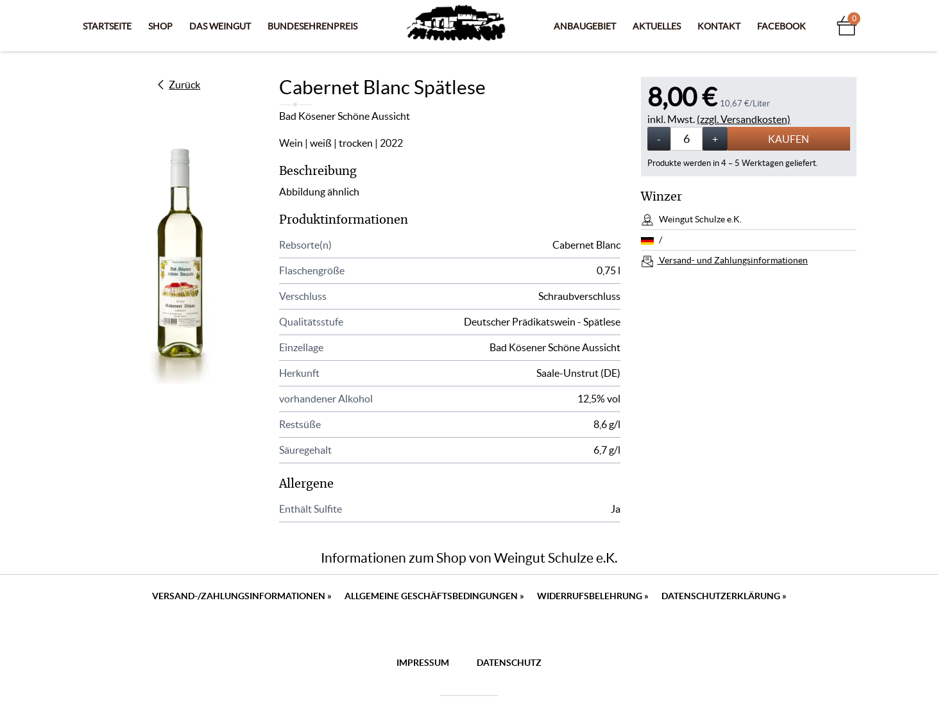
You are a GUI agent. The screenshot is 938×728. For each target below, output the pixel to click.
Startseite (107, 26)
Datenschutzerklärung (724, 596)
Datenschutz (509, 663)
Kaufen (788, 139)
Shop (160, 26)
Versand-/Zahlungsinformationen (242, 596)
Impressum (423, 663)
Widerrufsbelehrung (593, 596)
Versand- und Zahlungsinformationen (732, 260)
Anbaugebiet (585, 26)
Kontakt (718, 26)
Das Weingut (220, 26)
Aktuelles (657, 26)
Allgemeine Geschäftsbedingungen (434, 596)
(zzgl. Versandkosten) (743, 119)
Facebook (781, 26)
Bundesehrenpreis (312, 26)
